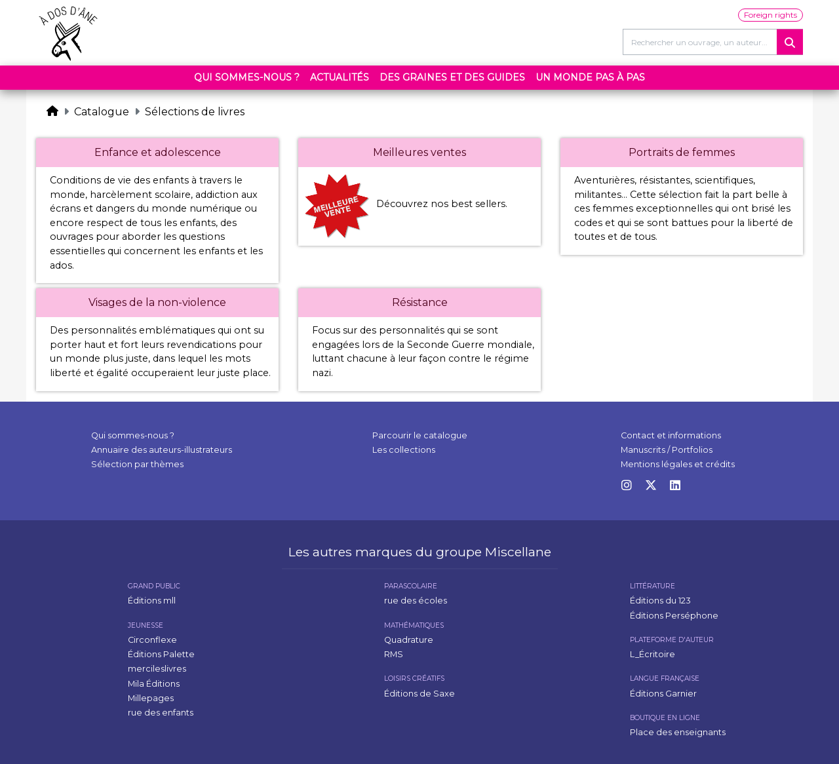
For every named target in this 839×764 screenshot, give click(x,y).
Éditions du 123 (660, 600)
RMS (393, 654)
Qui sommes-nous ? (247, 77)
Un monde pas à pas (590, 77)
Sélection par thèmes (137, 464)
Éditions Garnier (663, 693)
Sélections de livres (194, 111)
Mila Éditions (154, 684)
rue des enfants (160, 712)
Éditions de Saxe (419, 693)
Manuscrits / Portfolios (666, 450)
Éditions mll (152, 600)
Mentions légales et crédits (678, 464)
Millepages (151, 698)
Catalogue (101, 111)
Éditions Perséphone (674, 616)
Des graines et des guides (452, 77)
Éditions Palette (161, 654)
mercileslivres (157, 669)
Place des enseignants (678, 732)
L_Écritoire (652, 654)
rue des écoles (415, 600)
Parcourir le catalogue (419, 435)
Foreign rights (770, 15)
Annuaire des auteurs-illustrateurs (161, 450)
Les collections (403, 450)
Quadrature (408, 640)
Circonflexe (152, 640)
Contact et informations (671, 435)
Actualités (339, 77)
